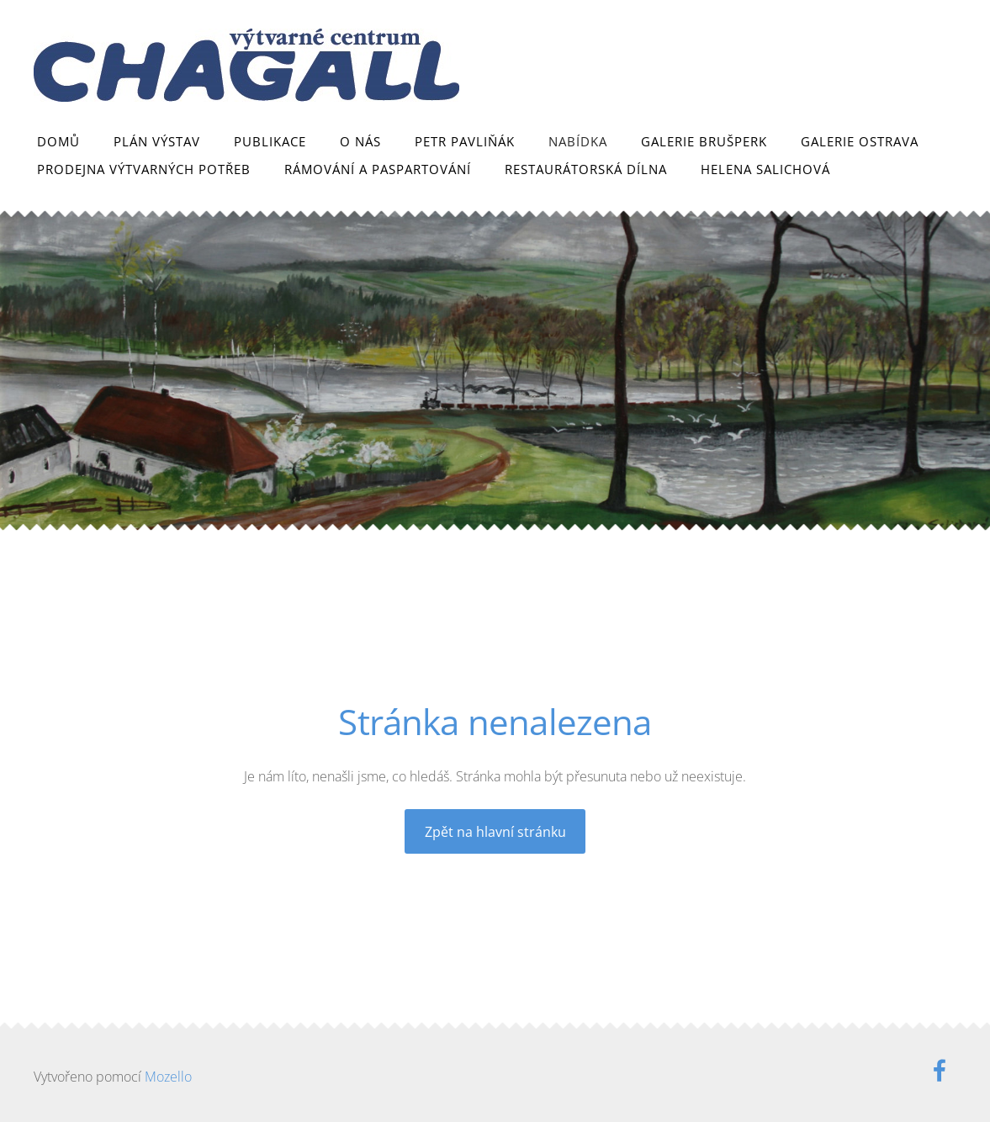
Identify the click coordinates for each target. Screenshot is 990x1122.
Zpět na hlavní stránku (495, 832)
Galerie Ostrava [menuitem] (860, 141)
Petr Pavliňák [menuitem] (465, 141)
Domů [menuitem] (58, 141)
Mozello (168, 1076)
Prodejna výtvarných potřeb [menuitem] (144, 169)
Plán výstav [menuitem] (157, 141)
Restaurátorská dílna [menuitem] (586, 169)
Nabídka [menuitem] (577, 141)
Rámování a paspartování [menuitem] (377, 169)
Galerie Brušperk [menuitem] (704, 141)
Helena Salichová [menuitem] (765, 169)
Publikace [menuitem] (270, 141)
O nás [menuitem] (360, 141)
